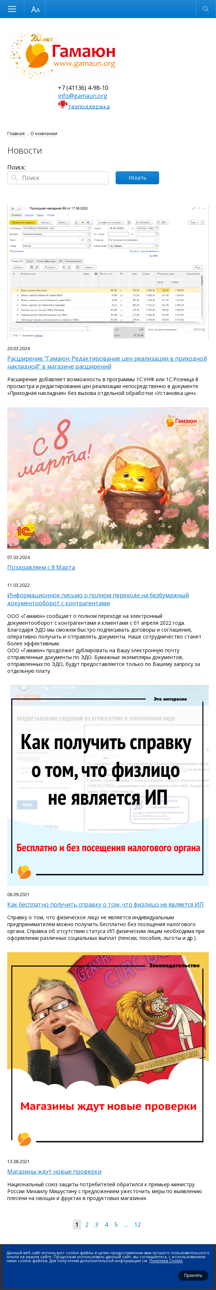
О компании (43, 133)
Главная (16, 133)
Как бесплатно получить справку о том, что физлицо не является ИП (105, 904)
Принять (193, 1275)
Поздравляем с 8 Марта (41, 567)
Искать (137, 177)
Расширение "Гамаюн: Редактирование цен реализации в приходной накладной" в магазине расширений (107, 362)
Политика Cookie (166, 1260)
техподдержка (89, 106)
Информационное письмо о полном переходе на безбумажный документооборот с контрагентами (98, 599)
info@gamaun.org (82, 96)
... (126, 1225)
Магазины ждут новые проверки (54, 1171)
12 (137, 1225)
